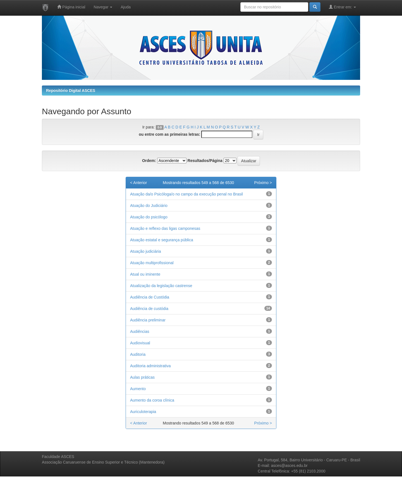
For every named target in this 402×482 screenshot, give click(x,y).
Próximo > (263, 182)
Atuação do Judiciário (149, 205)
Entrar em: (342, 6)
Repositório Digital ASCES (70, 90)
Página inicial (71, 6)
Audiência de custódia (149, 308)
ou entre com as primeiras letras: (169, 134)
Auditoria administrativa (150, 366)
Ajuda (126, 7)
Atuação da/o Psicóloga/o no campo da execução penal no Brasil (186, 194)
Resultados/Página (205, 160)
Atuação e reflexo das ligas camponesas (165, 228)
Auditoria (137, 354)
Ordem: (149, 160)
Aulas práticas (142, 377)
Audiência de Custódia (149, 297)
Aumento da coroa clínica (152, 400)
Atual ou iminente (145, 274)
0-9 (159, 127)
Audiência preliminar (148, 320)
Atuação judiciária (145, 251)
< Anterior (138, 182)
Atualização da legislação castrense (161, 285)
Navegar (103, 7)
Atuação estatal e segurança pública (161, 240)
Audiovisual (140, 343)
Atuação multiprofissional (152, 263)
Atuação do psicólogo (149, 217)
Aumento (138, 388)
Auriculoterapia (143, 411)
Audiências (139, 331)
